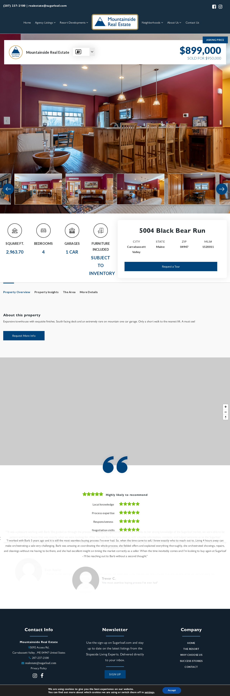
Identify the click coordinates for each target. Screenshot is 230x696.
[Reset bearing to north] (225, 417)
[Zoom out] (225, 412)
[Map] (115, 411)
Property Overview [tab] (16, 292)
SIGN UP (115, 675)
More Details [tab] (89, 292)
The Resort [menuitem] (191, 649)
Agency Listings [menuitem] (45, 22)
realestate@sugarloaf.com (40, 663)
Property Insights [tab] (46, 292)
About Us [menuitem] (174, 22)
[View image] (38, 189)
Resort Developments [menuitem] (74, 22)
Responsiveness (103, 521)
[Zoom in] (225, 406)
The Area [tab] (69, 292)
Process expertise (103, 513)
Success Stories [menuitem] (191, 661)
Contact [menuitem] (191, 667)
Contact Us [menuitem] (192, 22)
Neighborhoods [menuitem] (152, 22)
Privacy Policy (39, 669)
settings (149, 692)
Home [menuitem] (27, 22)
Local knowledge (103, 504)
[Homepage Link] (115, 21)
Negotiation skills (103, 530)
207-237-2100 (40, 658)
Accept (172, 690)
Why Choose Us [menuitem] (191, 655)
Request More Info (24, 335)
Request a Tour (171, 266)
